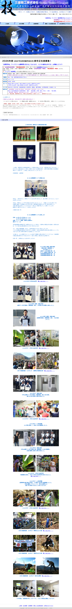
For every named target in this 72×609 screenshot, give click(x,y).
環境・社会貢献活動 (38, 605)
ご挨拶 (20, 605)
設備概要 (30, 605)
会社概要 (25, 605)
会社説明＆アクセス (42, 67)
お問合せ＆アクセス (48, 605)
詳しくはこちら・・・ (43, 281)
